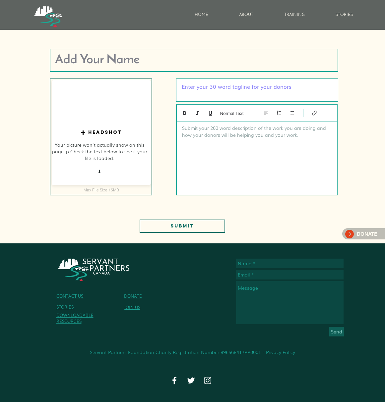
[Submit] (182, 226)
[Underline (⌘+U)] (210, 113)
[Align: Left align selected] (266, 113)
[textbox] (257, 156)
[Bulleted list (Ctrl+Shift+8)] (292, 113)
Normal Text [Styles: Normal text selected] (232, 113)
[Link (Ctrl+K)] (314, 113)
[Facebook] (174, 380)
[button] (101, 132)
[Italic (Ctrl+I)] (197, 113)
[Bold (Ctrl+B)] (184, 113)
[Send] (336, 331)
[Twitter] (191, 380)
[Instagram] (208, 380)
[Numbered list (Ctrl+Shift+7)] (279, 113)
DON (129, 296)
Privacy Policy (280, 352)
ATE (138, 296)
